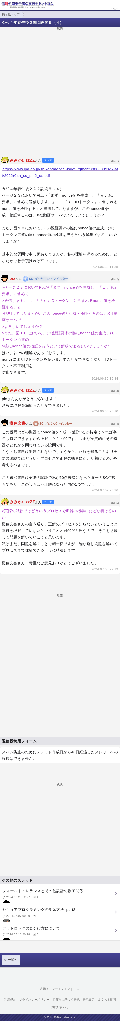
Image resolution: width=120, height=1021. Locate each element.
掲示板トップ (11, 14)
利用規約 (10, 999)
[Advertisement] (60, 90)
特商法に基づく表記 (66, 999)
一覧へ (12, 959)
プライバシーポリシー (34, 999)
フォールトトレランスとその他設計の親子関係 (59, 896)
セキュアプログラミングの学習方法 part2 (59, 914)
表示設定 (89, 999)
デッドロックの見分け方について (59, 933)
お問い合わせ (60, 1007)
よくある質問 (107, 999)
